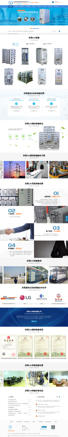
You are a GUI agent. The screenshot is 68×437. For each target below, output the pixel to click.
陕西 (47, 435)
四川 (38, 435)
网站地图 (38, 433)
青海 (17, 435)
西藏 (14, 435)
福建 (42, 435)
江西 (32, 435)
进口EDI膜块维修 (26, 421)
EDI (18, 3)
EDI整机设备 (28, 6)
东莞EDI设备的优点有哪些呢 (13, 409)
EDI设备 (33, 421)
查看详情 (34, 321)
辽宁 (28, 435)
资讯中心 (39, 6)
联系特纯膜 (56, 6)
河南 (54, 435)
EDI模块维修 (32, 44)
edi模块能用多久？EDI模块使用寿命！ (14, 411)
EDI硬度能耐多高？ (11, 407)
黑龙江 (25, 435)
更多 (57, 396)
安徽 (35, 435)
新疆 (16, 435)
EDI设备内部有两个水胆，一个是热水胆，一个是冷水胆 (17, 413)
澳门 (21, 435)
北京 (8, 436)
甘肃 (18, 435)
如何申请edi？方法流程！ (42, 410)
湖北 (31, 435)
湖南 (45, 435)
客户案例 (44, 6)
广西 (37, 435)
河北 (51, 435)
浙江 (50, 435)
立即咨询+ (16, 110)
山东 (57, 435)
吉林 (13, 435)
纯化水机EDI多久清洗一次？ (13, 401)
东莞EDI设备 (30, 433)
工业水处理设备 (40, 421)
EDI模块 (16, 6)
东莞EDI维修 (34, 433)
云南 (40, 435)
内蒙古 (23, 435)
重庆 (44, 435)
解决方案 (33, 6)
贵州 (20, 435)
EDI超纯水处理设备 (48, 421)
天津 (41, 435)
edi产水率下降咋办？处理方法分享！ (14, 405)
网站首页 (10, 6)
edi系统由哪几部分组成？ (42, 416)
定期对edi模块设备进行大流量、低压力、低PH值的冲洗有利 (18, 403)
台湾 (27, 435)
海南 (34, 435)
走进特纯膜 (50, 6)
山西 (30, 435)
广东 (58, 435)
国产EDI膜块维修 (19, 421)
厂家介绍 (55, 421)
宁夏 (11, 435)
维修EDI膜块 (22, 6)
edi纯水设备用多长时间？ (12, 399)
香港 (48, 435)
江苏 (55, 435)
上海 (53, 435)
